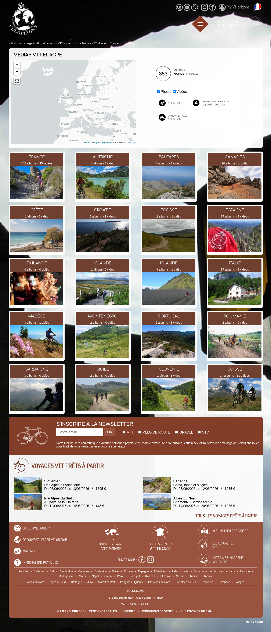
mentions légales (103, 611)
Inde (174, 571)
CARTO (131, 142)
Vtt (128, 432)
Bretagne (76, 582)
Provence (207, 582)
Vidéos (181, 91)
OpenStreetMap (102, 142)
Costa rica (100, 571)
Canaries (83, 571)
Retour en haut (253, 622)
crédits (129, 611)
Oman (108, 576)
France (192, 73)
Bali (52, 571)
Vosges (239, 582)
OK (109, 432)
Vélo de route (154, 432)
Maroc (83, 576)
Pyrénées (224, 582)
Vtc (203, 432)
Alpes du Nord (35, 582)
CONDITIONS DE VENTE (157, 611)
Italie (185, 571)
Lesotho (245, 571)
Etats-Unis (160, 571)
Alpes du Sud (58, 582)
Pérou (120, 576)
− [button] (17, 72)
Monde (179, 73)
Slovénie (165, 576)
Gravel (184, 432)
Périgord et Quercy (131, 582)
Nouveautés (177, 103)
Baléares (39, 571)
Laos (232, 571)
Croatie (128, 571)
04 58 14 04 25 (139, 604)
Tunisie (194, 576)
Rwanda (150, 576)
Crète (115, 571)
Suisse (180, 576)
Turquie (208, 576)
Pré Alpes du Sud (186, 582)
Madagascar (66, 576)
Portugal (135, 576)
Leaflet (86, 142)
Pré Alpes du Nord (159, 582)
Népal (95, 576)
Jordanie (199, 571)
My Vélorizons (234, 7)
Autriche (23, 571)
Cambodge (66, 571)
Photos (166, 91)
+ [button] (17, 65)
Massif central (106, 582)
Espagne (143, 571)
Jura (90, 582)
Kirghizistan (217, 571)
